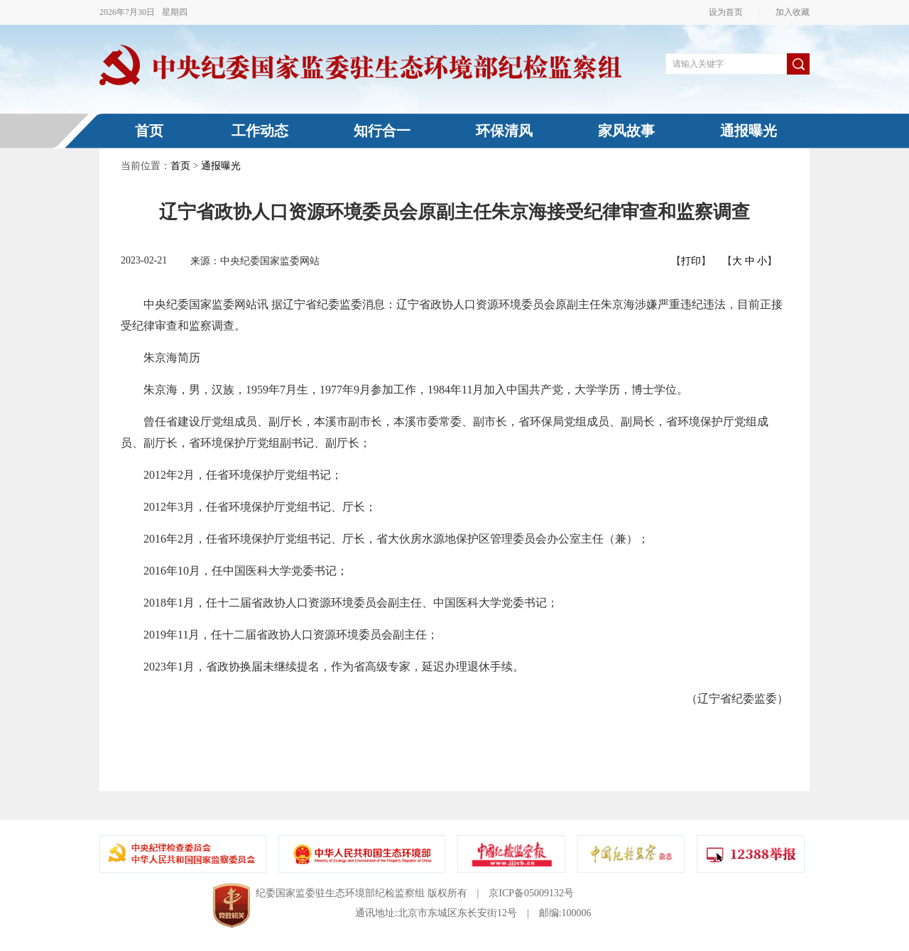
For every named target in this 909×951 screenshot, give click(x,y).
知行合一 (382, 130)
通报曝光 (748, 130)
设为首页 (730, 12)
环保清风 (504, 130)
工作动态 (260, 130)
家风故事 (626, 130)
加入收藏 (788, 12)
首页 (149, 130)
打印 (691, 261)
